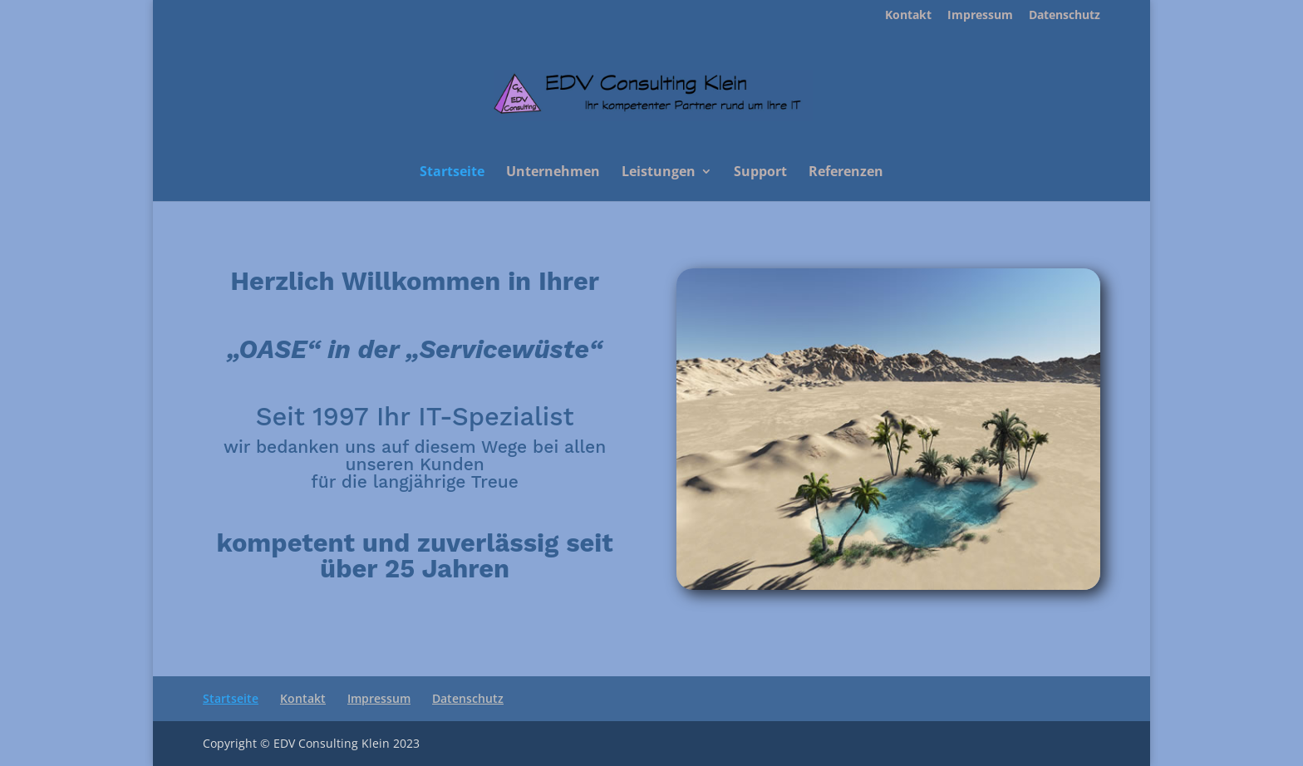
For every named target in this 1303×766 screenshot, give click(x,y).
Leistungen (659, 172)
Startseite (452, 172)
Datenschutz (1064, 15)
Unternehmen (553, 172)
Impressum (980, 15)
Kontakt (908, 15)
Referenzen (846, 172)
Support (760, 172)
